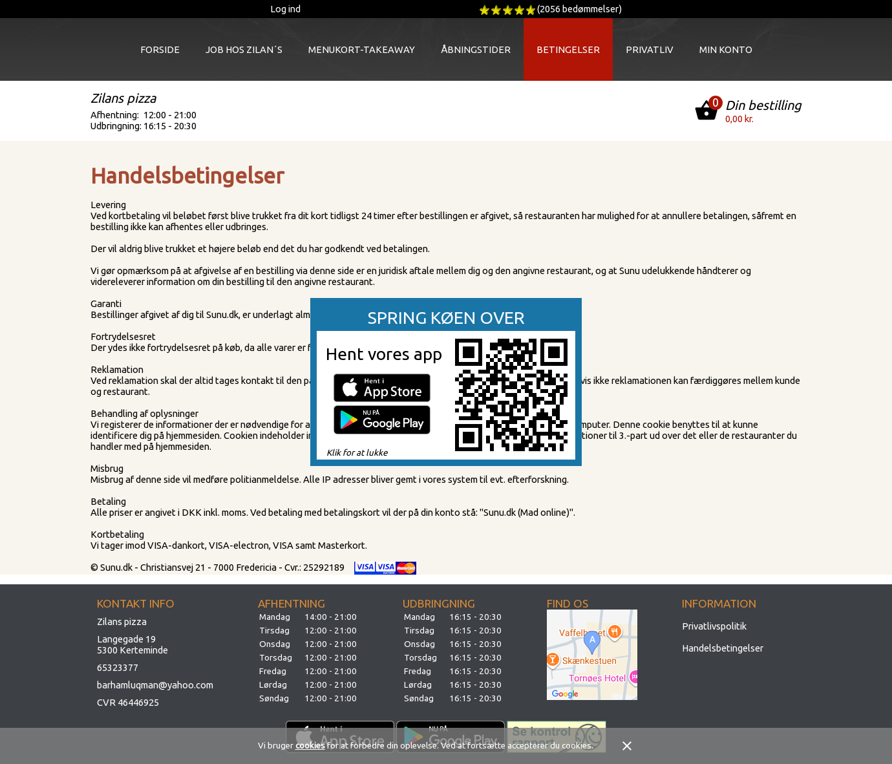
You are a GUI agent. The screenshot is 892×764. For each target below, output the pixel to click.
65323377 (117, 667)
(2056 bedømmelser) (579, 8)
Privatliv (650, 49)
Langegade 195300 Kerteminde (132, 644)
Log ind (285, 8)
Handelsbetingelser (722, 647)
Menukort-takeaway (361, 49)
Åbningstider (476, 49)
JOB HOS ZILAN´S (244, 49)
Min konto (725, 49)
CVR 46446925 (128, 702)
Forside (160, 49)
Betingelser (568, 49)
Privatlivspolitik (714, 626)
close (627, 746)
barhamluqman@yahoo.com (155, 684)
